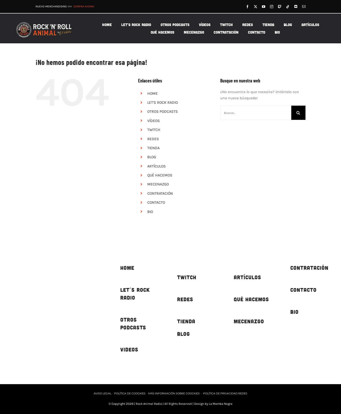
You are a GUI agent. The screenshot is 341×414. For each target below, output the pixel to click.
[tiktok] (287, 6)
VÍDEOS (153, 120)
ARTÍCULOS (156, 166)
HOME (152, 93)
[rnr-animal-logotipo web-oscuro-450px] (52, 248)
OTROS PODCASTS (162, 111)
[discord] (295, 6)
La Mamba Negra (220, 403)
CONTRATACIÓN (160, 193)
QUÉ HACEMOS (159, 175)
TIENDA (153, 148)
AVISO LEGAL (103, 393)
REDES (153, 139)
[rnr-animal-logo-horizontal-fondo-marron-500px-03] (44, 22)
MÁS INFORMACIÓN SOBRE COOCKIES (174, 393)
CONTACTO (156, 202)
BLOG (151, 157)
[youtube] (263, 6)
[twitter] (255, 6)
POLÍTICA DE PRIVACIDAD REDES (225, 393)
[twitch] (279, 6)
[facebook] (247, 6)
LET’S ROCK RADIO (162, 102)
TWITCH (153, 129)
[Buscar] (298, 113)
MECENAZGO (158, 184)
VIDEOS (129, 349)
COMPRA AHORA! (83, 6)
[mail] (303, 6)
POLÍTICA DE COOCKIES (129, 393)
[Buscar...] (255, 113)
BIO (150, 211)
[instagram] (271, 6)
